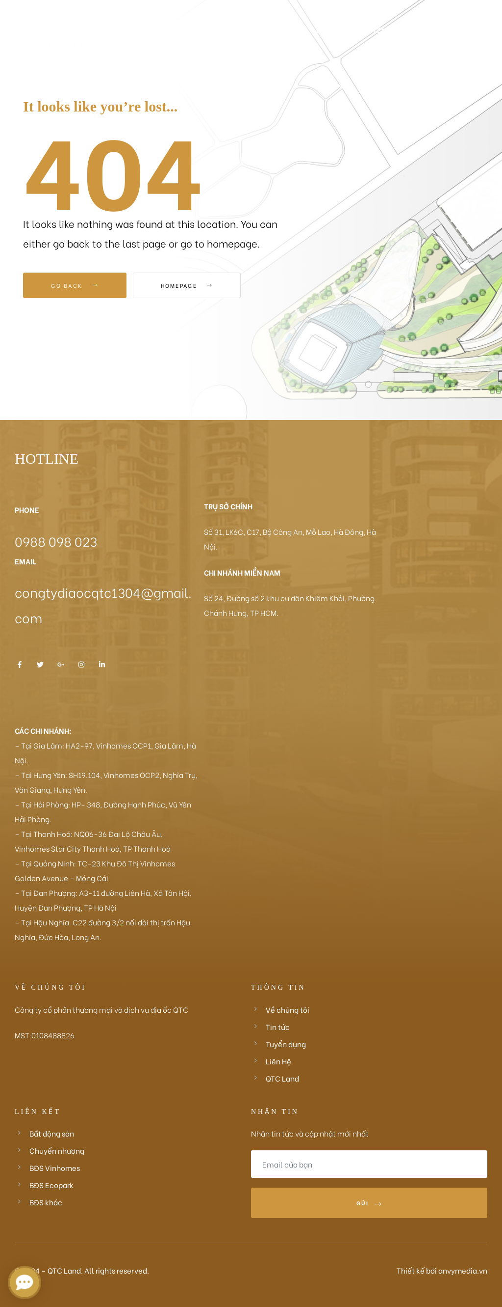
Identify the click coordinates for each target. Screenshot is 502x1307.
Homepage (187, 285)
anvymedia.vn (462, 1270)
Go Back (75, 285)
